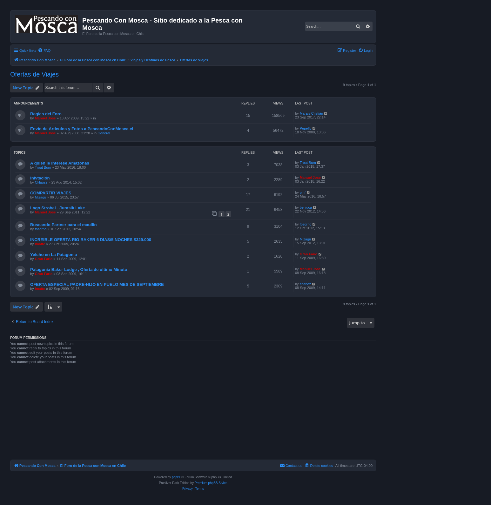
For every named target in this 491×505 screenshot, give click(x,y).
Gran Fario (44, 259)
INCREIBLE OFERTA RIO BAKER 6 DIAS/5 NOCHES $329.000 (90, 239)
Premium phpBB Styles (211, 483)
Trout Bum (43, 167)
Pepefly (306, 128)
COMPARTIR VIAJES (50, 193)
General (104, 133)
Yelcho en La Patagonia (53, 254)
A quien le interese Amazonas (59, 163)
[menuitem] (44, 50)
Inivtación (40, 178)
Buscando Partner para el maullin (63, 224)
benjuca (306, 207)
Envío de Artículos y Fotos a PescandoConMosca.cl (81, 128)
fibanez (305, 284)
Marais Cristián (311, 113)
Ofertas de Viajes (34, 74)
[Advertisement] (200, 413)
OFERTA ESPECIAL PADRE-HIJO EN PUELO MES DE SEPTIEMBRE (97, 284)
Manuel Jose (45, 118)
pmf (303, 192)
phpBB (176, 477)
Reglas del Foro (46, 113)
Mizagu (40, 197)
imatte (40, 244)
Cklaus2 (41, 182)
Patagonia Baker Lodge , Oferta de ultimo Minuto (78, 269)
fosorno (41, 229)
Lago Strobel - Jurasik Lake (57, 207)
